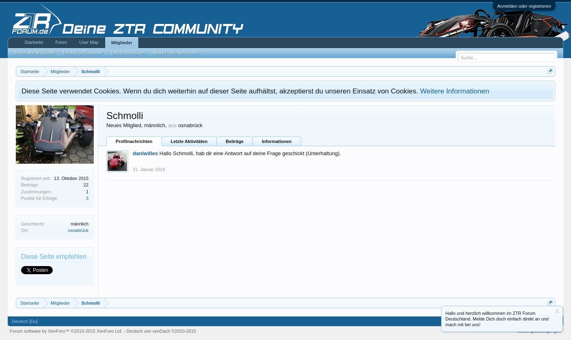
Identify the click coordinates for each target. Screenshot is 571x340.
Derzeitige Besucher (83, 52)
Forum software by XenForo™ (66, 331)
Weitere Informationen (454, 91)
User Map (89, 42)
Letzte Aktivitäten (189, 141)
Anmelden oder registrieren (524, 6)
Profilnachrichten (134, 141)
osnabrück (78, 230)
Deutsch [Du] (25, 321)
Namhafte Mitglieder (35, 52)
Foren (61, 42)
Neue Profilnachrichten (175, 52)
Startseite (33, 42)
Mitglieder (121, 42)
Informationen (276, 141)
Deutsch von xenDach (161, 331)
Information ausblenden (557, 311)
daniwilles (145, 153)
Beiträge (234, 141)
